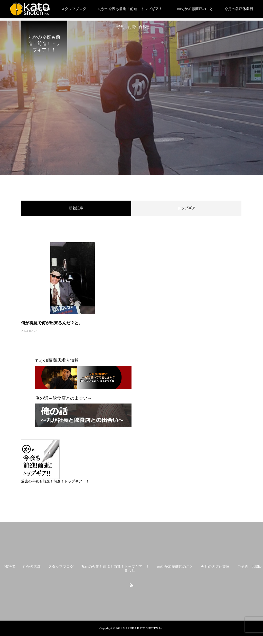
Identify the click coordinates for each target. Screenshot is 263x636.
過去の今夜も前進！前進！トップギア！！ (55, 481)
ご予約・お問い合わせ (131, 27)
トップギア (186, 208)
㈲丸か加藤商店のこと (195, 9)
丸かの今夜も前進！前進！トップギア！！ (132, 9)
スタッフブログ (73, 9)
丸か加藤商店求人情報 (57, 360)
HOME (9, 567)
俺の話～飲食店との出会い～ (63, 398)
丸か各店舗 (32, 567)
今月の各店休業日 (238, 9)
